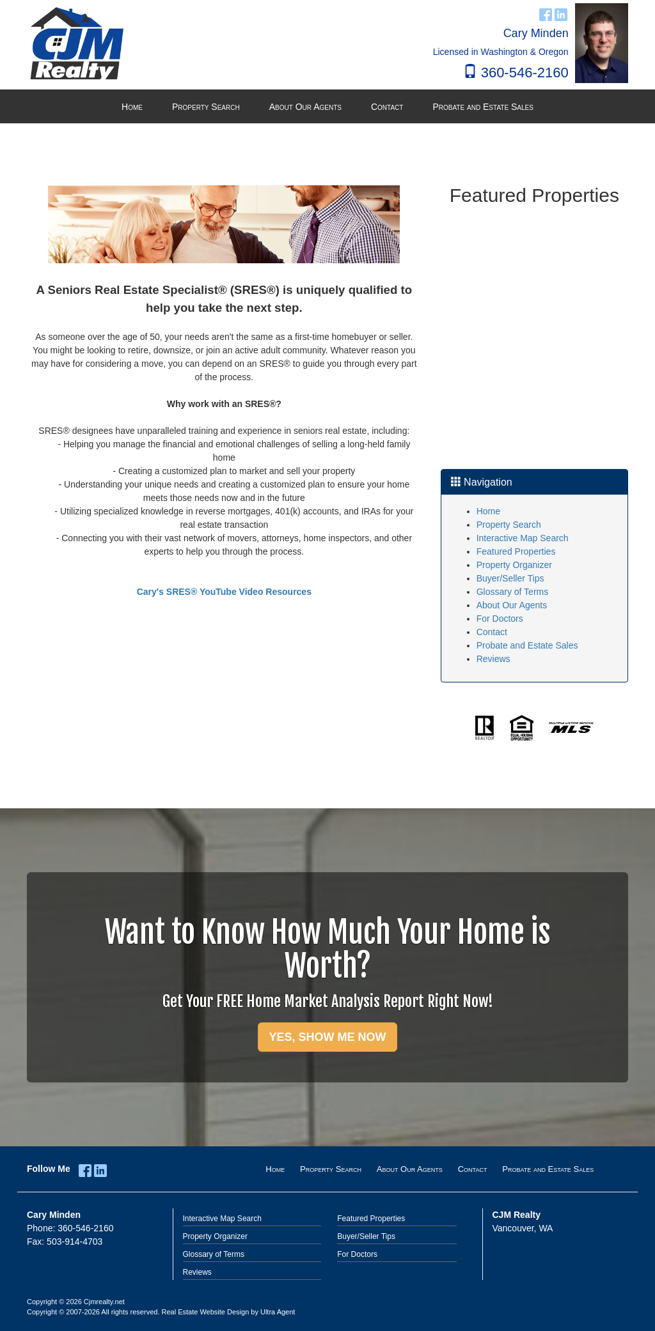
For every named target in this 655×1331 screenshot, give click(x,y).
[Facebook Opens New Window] (545, 13)
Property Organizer (514, 565)
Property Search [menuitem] (206, 107)
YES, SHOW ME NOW (327, 1037)
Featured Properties (516, 551)
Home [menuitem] (132, 107)
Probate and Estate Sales (527, 645)
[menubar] (327, 106)
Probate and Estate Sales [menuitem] (482, 107)
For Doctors (500, 618)
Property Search (509, 524)
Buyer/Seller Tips (510, 578)
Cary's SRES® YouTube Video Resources (224, 592)
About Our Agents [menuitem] (305, 107)
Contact (492, 632)
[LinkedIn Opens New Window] (561, 13)
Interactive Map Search (523, 538)
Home (488, 511)
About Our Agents (512, 605)
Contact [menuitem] (387, 107)
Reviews (493, 659)
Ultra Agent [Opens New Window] (277, 1312)
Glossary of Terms (513, 592)
